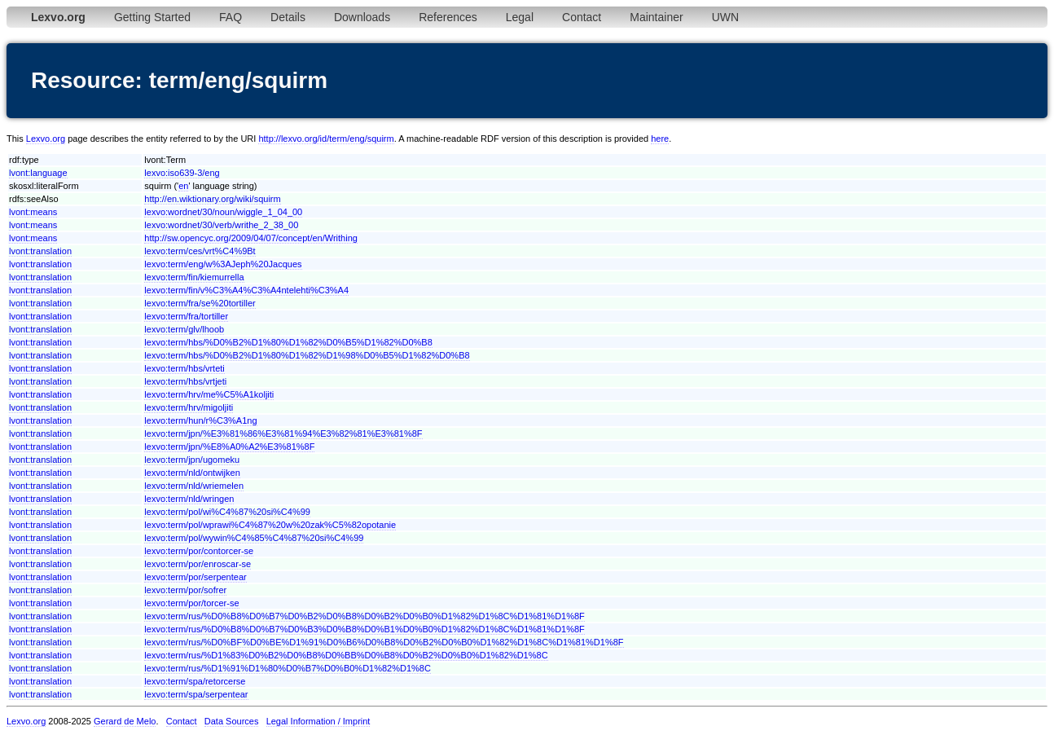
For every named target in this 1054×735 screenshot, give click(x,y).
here (660, 138)
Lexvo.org (45, 138)
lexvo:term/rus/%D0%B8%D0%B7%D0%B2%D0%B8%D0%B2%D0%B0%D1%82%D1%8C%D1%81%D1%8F (364, 616)
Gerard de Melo (125, 721)
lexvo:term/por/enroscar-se (197, 564)
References (448, 17)
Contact (581, 17)
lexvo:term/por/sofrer (185, 590)
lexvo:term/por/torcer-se (191, 603)
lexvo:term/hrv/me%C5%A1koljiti (209, 394)
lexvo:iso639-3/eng (181, 173)
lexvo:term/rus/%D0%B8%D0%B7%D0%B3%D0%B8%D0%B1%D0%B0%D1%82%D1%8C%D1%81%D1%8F (364, 629)
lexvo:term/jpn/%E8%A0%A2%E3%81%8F (229, 446)
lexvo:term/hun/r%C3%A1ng (200, 420)
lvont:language (38, 173)
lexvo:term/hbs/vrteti (184, 368)
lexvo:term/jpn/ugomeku (191, 459)
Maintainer (656, 17)
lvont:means (33, 212)
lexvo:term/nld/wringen (189, 499)
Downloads (362, 17)
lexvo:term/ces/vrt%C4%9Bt (199, 251)
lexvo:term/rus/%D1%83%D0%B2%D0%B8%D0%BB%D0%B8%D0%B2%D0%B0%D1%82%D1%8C (345, 655)
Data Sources (231, 721)
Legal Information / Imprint (318, 721)
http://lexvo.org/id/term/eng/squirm (325, 138)
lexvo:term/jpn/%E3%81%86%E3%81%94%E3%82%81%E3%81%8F (283, 433)
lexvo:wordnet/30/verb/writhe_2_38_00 (221, 225)
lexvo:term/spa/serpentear (196, 694)
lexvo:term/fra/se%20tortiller (199, 303)
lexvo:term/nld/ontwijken (191, 473)
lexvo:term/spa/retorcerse (194, 681)
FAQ (230, 17)
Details (287, 17)
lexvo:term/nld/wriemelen (194, 486)
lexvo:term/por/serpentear (195, 577)
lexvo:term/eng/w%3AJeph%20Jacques (222, 264)
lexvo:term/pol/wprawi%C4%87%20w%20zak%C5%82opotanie (270, 525)
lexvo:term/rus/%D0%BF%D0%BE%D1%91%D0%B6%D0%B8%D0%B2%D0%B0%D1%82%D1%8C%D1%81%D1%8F (383, 642)
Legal (520, 17)
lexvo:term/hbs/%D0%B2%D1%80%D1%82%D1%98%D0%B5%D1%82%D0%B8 (306, 355)
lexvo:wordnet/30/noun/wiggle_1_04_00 (223, 212)
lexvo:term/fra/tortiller (186, 316)
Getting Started (152, 17)
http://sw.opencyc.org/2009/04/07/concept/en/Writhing (251, 238)
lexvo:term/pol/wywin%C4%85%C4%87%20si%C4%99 (253, 538)
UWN (725, 17)
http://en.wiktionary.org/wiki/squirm (212, 199)
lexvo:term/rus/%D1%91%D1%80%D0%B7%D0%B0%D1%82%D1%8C (287, 668)
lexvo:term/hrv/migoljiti (188, 407)
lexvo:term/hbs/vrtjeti (185, 381)
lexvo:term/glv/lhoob (184, 329)
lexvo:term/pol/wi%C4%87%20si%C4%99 (227, 512)
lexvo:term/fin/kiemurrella (194, 277)
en (183, 186)
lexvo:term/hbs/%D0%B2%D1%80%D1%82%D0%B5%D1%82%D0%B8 (288, 342)
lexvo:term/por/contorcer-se (198, 551)
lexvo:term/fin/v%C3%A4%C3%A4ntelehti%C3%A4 (246, 290)
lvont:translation (40, 251)
